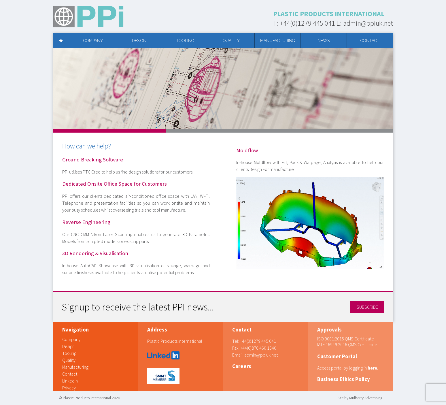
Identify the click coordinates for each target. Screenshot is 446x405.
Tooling (185, 40)
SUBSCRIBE (367, 307)
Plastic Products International (174, 341)
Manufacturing (277, 40)
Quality (231, 40)
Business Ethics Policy (343, 379)
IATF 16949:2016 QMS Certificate (347, 344)
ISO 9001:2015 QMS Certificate (345, 339)
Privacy (69, 388)
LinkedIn (70, 381)
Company (93, 40)
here (372, 368)
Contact (369, 40)
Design (139, 40)
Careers (241, 366)
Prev (60, 88)
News (324, 40)
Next (385, 88)
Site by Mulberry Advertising (359, 397)
